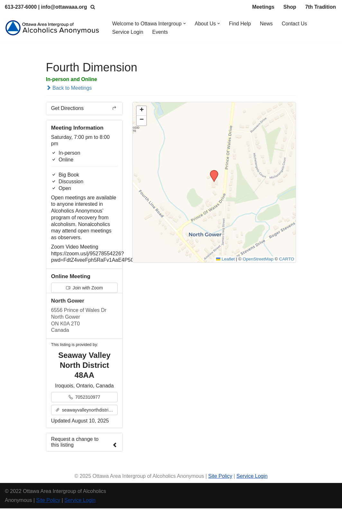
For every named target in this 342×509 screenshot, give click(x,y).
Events (160, 32)
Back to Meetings (69, 88)
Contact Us (295, 23)
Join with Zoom (84, 288)
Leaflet (225, 259)
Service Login (127, 32)
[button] (185, 23)
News (266, 23)
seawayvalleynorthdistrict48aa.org (86, 410)
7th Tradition (320, 7)
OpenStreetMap (258, 259)
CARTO (286, 259)
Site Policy (220, 477)
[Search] (93, 7)
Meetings (263, 7)
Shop (289, 7)
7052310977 (84, 397)
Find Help (240, 23)
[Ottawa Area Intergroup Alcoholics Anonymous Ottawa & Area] (53, 28)
